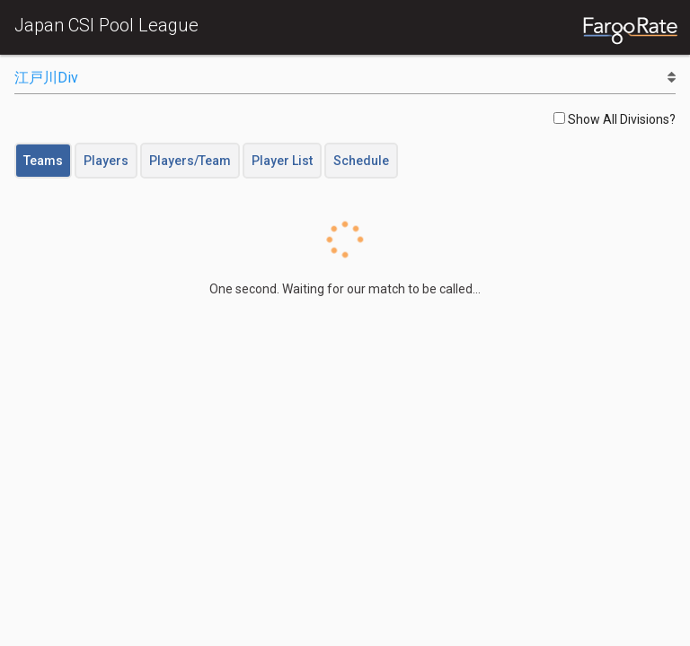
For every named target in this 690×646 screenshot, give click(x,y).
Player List (282, 160)
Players (106, 160)
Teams (43, 160)
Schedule (361, 160)
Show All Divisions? (614, 119)
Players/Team (190, 160)
